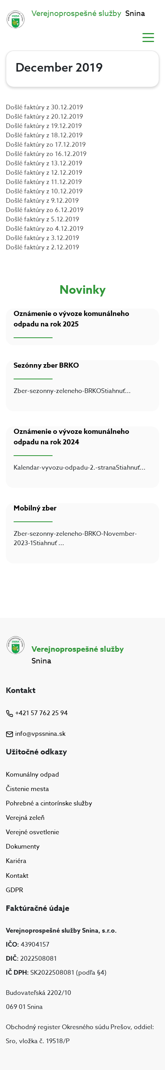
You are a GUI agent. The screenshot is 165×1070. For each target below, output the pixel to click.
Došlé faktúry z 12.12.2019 (44, 172)
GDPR (14, 890)
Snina (88, 13)
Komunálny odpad (32, 774)
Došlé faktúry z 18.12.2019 (44, 135)
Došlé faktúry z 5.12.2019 (42, 219)
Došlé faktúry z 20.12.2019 (44, 116)
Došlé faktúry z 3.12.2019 (42, 238)
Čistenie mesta (27, 789)
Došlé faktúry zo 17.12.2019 (46, 144)
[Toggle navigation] (148, 37)
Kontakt (17, 876)
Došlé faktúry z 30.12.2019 (44, 107)
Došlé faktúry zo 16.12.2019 (46, 154)
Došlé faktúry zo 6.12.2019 (44, 210)
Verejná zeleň (25, 818)
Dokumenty (23, 846)
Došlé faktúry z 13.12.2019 (44, 163)
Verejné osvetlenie (32, 832)
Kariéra (16, 861)
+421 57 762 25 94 (37, 713)
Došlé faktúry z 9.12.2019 (42, 200)
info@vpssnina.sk (35, 733)
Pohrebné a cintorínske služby (49, 803)
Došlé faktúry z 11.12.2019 (44, 182)
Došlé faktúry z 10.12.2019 (44, 191)
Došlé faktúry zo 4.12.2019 (44, 228)
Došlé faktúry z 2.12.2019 (42, 247)
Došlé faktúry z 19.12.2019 (44, 126)
